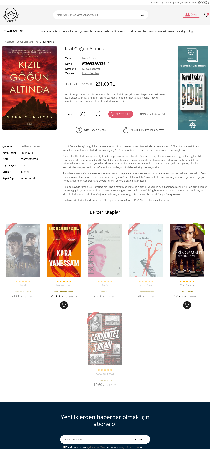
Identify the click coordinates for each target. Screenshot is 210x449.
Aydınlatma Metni (96, 363)
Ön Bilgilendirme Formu (72, 427)
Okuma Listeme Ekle (153, 114)
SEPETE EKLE (120, 114)
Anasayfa (8, 41)
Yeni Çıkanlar (70, 31)
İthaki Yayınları (90, 73)
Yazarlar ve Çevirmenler (162, 31)
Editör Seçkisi (119, 31)
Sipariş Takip (157, 2)
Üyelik (191, 14)
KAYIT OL (140, 355)
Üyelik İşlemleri (120, 400)
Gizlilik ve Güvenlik (70, 422)
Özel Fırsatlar (102, 31)
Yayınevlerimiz (50, 31)
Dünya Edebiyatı (25, 41)
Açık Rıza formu (130, 363)
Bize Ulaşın (65, 400)
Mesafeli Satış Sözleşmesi (73, 411)
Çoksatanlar (86, 31)
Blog (190, 31)
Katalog (181, 31)
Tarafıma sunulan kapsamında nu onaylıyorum (102, 365)
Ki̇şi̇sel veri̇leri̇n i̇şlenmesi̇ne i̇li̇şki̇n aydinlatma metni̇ (130, 413)
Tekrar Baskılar (138, 31)
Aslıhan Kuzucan (30, 146)
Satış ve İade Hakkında (71, 416)
